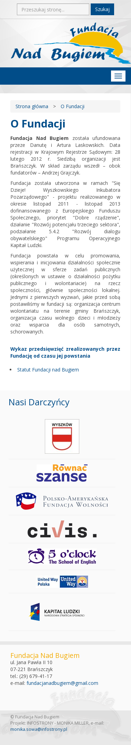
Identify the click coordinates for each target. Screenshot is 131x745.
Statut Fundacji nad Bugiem (48, 369)
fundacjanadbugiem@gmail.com (62, 683)
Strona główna (32, 106)
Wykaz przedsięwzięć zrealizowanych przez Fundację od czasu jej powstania (65, 352)
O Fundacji (72, 106)
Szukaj (102, 9)
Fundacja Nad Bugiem (70, 43)
